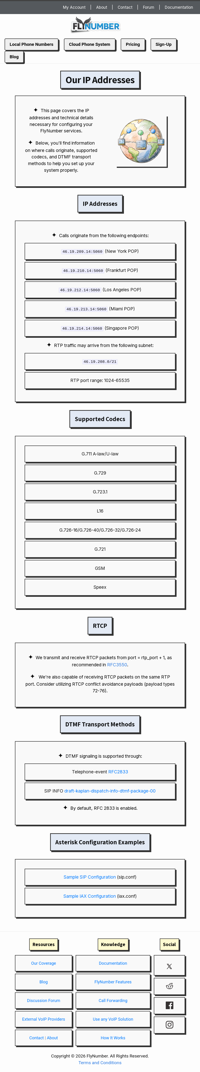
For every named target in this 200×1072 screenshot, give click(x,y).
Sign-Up (164, 44)
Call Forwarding (113, 999)
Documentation (179, 7)
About (101, 7)
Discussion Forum (43, 999)
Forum (148, 7)
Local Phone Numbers (31, 44)
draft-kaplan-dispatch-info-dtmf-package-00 (110, 790)
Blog (14, 56)
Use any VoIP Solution (113, 1018)
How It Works (113, 1036)
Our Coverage (43, 962)
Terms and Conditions (99, 1061)
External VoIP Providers (43, 1018)
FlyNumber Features (112, 981)
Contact (125, 7)
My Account (74, 7)
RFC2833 (118, 771)
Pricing (133, 44)
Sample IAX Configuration (89, 895)
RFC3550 (117, 664)
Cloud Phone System (89, 44)
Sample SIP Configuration (90, 876)
